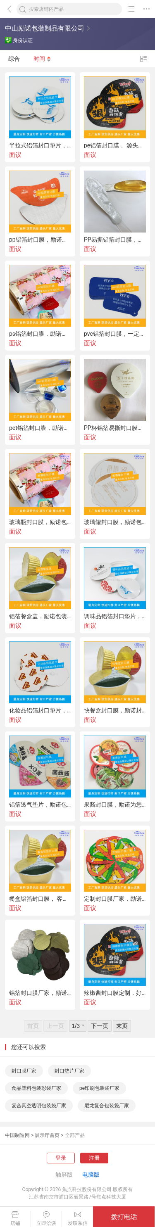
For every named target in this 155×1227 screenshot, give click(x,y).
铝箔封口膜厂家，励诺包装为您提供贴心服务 (40, 993)
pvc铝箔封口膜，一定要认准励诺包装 (115, 334)
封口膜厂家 (24, 1071)
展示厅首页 (47, 1135)
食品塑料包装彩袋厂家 (36, 1088)
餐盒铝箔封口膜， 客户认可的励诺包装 (40, 899)
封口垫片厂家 (69, 1071)
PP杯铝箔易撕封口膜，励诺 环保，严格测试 (115, 428)
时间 (42, 58)
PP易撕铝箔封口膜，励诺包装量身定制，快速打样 (115, 239)
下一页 (99, 1026)
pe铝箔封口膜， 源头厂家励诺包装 (115, 145)
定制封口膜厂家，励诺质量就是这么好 (115, 899)
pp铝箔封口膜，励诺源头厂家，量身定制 (40, 239)
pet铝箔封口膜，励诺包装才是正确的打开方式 (40, 428)
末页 (122, 1026)
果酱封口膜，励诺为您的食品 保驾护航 (115, 804)
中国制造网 (17, 1135)
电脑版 (91, 1174)
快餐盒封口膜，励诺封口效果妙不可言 (115, 710)
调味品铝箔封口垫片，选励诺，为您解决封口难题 (115, 616)
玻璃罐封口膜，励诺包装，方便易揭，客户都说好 (115, 522)
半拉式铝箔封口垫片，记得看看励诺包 (40, 145)
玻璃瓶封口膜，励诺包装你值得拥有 (40, 522)
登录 (60, 1158)
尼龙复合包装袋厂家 (106, 1105)
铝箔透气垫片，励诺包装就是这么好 (40, 804)
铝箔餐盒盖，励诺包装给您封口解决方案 (40, 616)
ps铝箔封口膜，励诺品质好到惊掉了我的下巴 (40, 334)
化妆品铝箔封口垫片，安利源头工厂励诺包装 (40, 710)
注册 (94, 1158)
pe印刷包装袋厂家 (99, 1088)
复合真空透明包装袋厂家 (39, 1105)
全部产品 (75, 1135)
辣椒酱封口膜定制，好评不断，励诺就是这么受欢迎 (115, 993)
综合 (14, 58)
